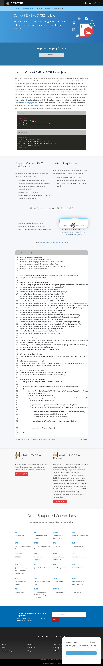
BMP (17, 531)
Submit (55, 619)
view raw (84, 439)
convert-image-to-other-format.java (27, 439)
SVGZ (36, 588)
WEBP (74, 564)
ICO (73, 588)
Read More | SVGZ (60, 501)
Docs (3, 647)
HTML (55, 577)
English (88, 3)
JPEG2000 (19, 553)
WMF (17, 577)
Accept (81, 653)
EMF (73, 531)
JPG (16, 542)
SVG (35, 564)
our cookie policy (77, 649)
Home (4, 644)
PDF (35, 577)
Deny (89, 658)
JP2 (54, 542)
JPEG (36, 542)
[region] (51, 346)
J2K (73, 542)
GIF (35, 531)
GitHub (53, 439)
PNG (35, 553)
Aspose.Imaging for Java (29, 103)
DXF (16, 564)
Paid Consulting (7, 650)
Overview (51, 55)
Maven (74, 105)
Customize (73, 658)
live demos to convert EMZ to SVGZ (55, 243)
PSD (73, 553)
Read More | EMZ (21, 474)
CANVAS (56, 588)
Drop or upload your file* (73, 225)
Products (30, 644)
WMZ (74, 577)
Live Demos (31, 647)
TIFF (54, 564)
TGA (16, 588)
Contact (59, 663)
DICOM (55, 531)
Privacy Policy (77, 235)
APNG (55, 553)
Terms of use (53, 663)
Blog (29, 650)
